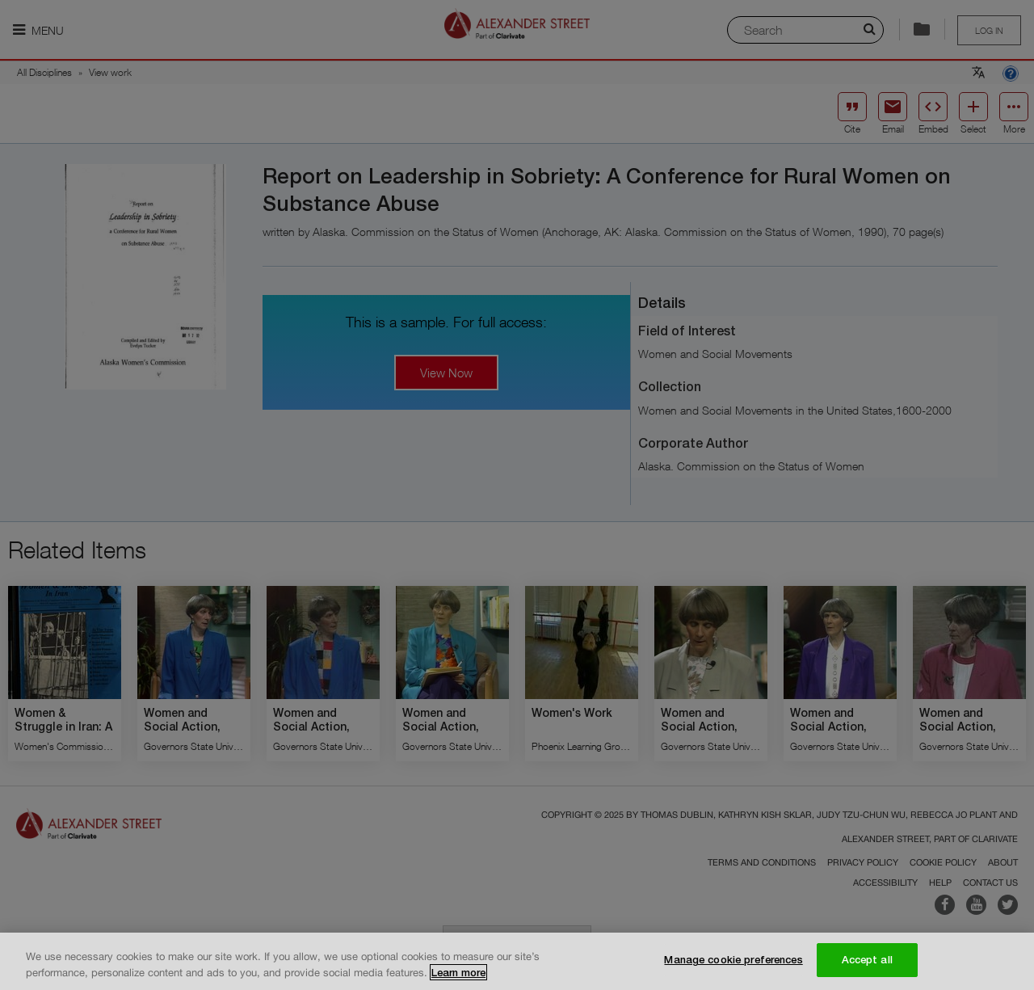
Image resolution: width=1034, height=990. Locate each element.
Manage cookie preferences (733, 960)
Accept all (867, 960)
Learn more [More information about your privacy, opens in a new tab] (458, 973)
